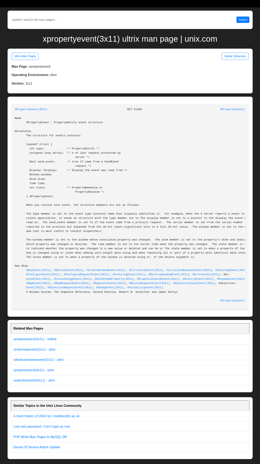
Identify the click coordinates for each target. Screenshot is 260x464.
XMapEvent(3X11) (38, 283)
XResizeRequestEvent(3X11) (149, 283)
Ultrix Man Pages (25, 56)
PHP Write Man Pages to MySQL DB (40, 437)
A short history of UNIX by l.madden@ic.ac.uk (46, 416)
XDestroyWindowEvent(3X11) (168, 274)
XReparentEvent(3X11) (109, 283)
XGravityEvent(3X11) (198, 279)
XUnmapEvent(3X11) (110, 287)
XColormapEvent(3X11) (231, 270)
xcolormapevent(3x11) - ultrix (34, 349)
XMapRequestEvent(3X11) (72, 283)
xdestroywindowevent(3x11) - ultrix (38, 359)
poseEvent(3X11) (38, 279)
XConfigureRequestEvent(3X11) (86, 274)
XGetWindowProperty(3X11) (114, 279)
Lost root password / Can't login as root (41, 426)
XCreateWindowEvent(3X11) (106, 270)
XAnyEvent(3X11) (38, 270)
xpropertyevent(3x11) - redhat (35, 339)
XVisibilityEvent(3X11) (145, 287)
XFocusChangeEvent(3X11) (73, 279)
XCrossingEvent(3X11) (129, 274)
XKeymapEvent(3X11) (231, 279)
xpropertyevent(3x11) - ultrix (33, 370)
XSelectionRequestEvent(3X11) (70, 287)
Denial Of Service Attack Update (36, 447)
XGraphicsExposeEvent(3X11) (158, 279)
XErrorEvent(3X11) (206, 274)
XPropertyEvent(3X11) (31, 109)
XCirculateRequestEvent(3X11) (189, 270)
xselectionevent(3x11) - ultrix (34, 380)
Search (242, 19)
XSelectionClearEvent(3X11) (194, 283)
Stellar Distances (235, 56)
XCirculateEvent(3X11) (146, 270)
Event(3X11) (35, 287)
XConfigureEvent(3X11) (43, 274)
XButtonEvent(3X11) (68, 270)
